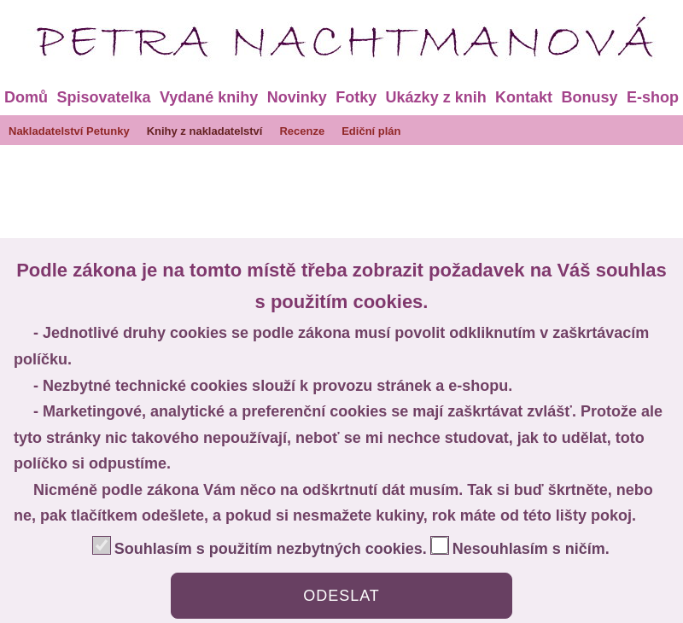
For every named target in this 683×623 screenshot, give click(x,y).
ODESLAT (341, 595)
